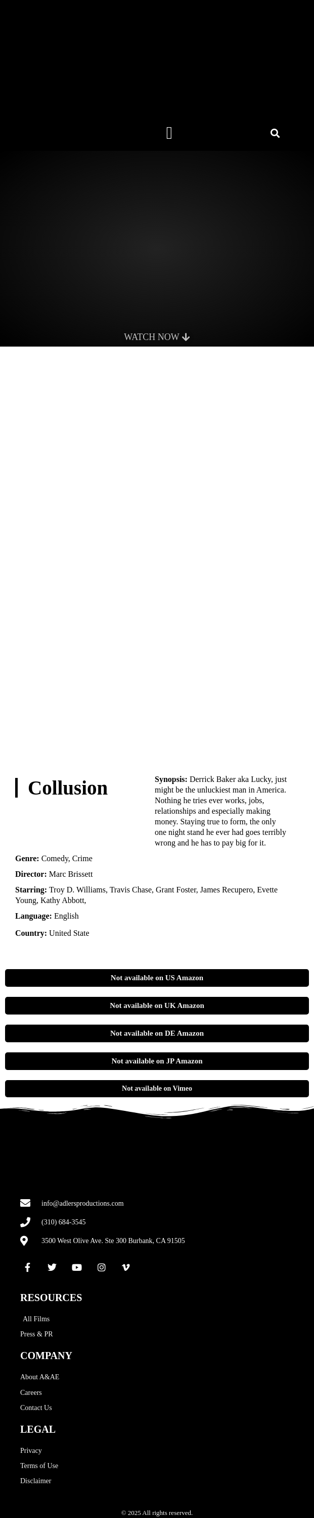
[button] (169, 133)
